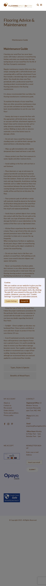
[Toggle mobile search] (38, 5)
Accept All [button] (24, 301)
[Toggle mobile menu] (41, 5)
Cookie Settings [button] (11, 301)
